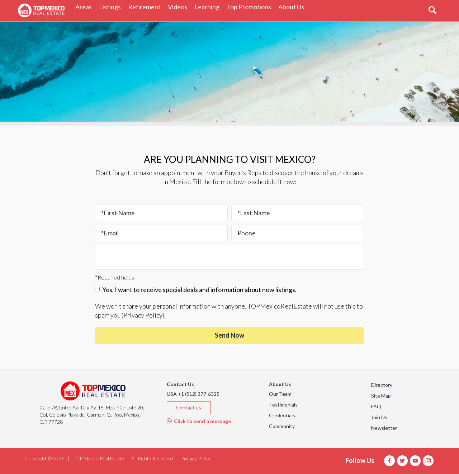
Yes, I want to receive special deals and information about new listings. (196, 290)
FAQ (376, 406)
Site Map (381, 396)
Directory (381, 385)
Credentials (282, 415)
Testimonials (283, 405)
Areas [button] (85, 7)
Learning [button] (208, 7)
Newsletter (384, 428)
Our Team (280, 394)
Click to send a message (199, 421)
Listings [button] (111, 7)
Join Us (379, 417)
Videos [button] (179, 7)
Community (282, 426)
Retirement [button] (146, 7)
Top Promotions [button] (251, 7)
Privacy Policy (142, 315)
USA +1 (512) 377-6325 (193, 394)
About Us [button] (293, 7)
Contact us (188, 407)
